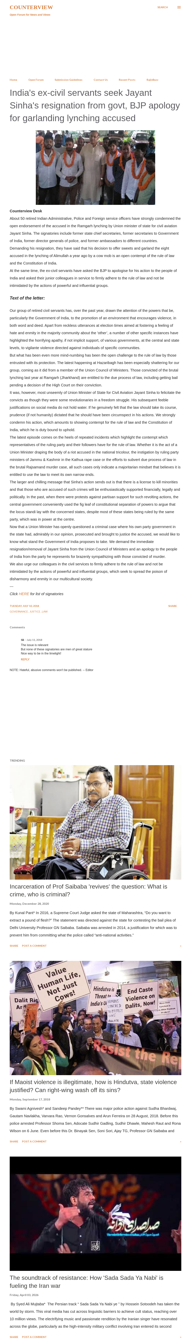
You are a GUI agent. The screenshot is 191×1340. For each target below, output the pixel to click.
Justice (35, 611)
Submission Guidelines (68, 79)
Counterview (31, 7)
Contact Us (101, 79)
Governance (19, 611)
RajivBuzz (152, 79)
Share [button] (172, 605)
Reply (25, 659)
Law (45, 611)
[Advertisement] (95, 47)
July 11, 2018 (34, 639)
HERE (24, 594)
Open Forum (36, 79)
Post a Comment (34, 945)
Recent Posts (127, 79)
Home (13, 79)
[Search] (162, 7)
